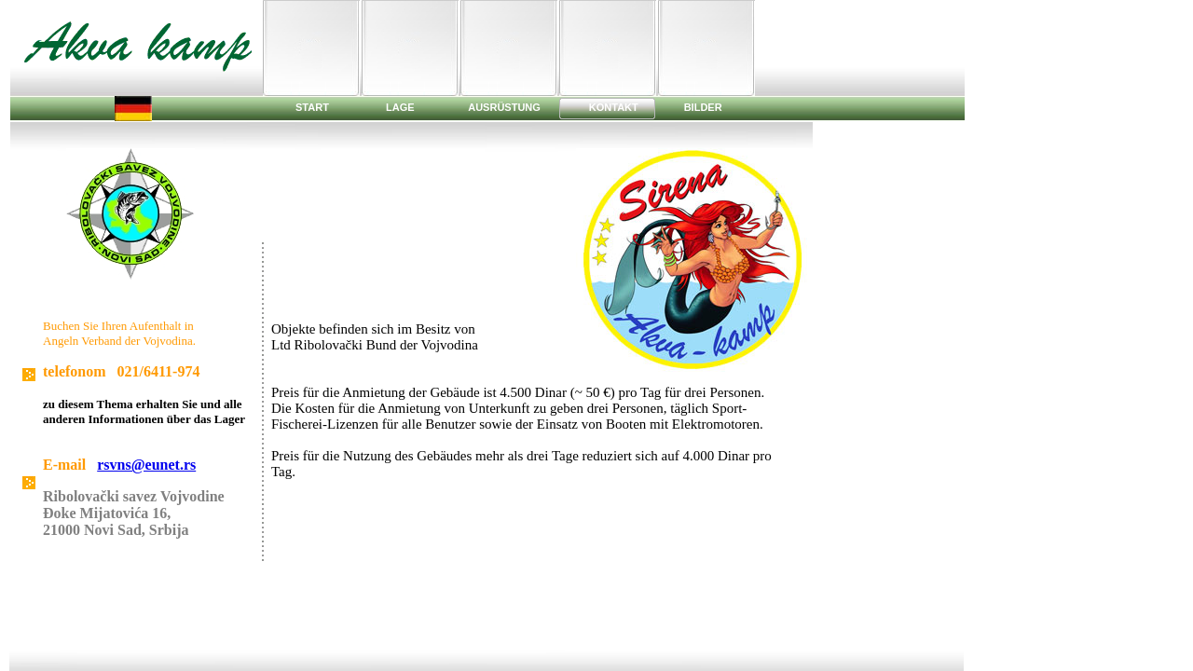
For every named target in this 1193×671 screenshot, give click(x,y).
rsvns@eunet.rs (146, 464)
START (312, 107)
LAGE (402, 107)
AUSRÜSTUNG (505, 107)
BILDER (703, 107)
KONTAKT (613, 107)
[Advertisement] (864, 43)
